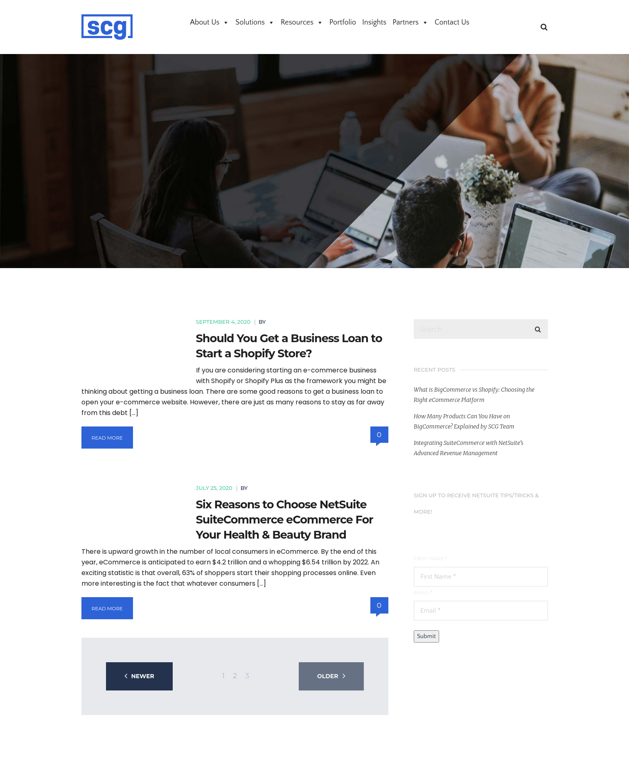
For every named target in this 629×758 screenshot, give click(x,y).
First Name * (430, 558)
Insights (374, 22)
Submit (426, 636)
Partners (410, 22)
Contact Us (452, 22)
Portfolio (342, 22)
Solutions (255, 22)
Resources (302, 22)
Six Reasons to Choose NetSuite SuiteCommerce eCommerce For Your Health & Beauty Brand (284, 519)
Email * (423, 592)
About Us (209, 22)
